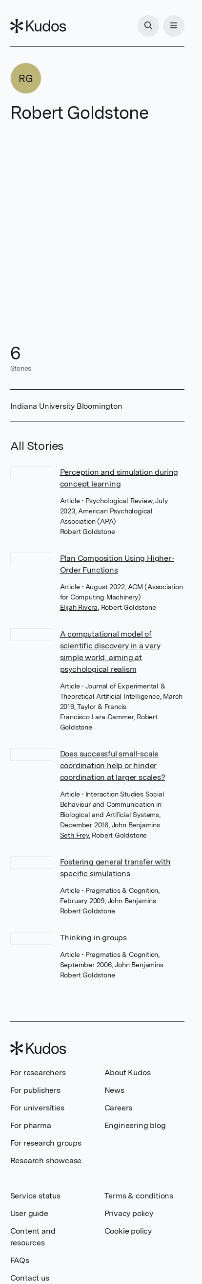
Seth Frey (74, 835)
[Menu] (173, 26)
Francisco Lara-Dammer (97, 717)
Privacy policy (128, 1213)
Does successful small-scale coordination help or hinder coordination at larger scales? (112, 765)
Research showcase (46, 1160)
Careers (118, 1107)
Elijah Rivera (79, 607)
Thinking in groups (93, 937)
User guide (29, 1213)
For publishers (35, 1090)
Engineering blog (135, 1125)
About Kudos (127, 1072)
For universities (37, 1107)
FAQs (19, 1260)
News (114, 1090)
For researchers (38, 1072)
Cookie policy (128, 1231)
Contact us (29, 1278)
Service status (35, 1195)
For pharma (30, 1125)
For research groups (45, 1143)
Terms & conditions (138, 1195)
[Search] (148, 26)
